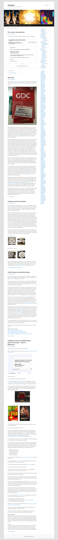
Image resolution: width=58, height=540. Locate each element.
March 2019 (42, 104)
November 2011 (43, 175)
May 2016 (42, 127)
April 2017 (42, 120)
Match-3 (43, 45)
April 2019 (42, 103)
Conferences (12, 196)
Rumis (28, 294)
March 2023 (42, 83)
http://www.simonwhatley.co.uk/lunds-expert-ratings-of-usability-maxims (19, 436)
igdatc (9, 167)
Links (42, 48)
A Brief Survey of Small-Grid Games (19, 272)
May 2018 (42, 109)
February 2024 (43, 76)
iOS (42, 64)
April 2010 (42, 185)
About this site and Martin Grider (12, 25)
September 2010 (43, 183)
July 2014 (42, 146)
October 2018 (43, 107)
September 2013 (43, 156)
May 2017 (42, 119)
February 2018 (43, 112)
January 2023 (43, 85)
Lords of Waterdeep (31, 481)
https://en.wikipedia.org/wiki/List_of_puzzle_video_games (17, 332)
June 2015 (42, 137)
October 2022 (43, 86)
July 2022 (42, 88)
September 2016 (43, 124)
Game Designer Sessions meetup (20, 265)
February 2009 (43, 196)
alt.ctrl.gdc (13, 183)
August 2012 (43, 167)
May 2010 (42, 184)
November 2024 (43, 75)
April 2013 (42, 159)
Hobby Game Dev (17, 134)
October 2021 (43, 91)
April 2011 (42, 179)
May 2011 (42, 178)
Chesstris (11, 5)
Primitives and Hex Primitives (17, 201)
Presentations (12, 531)
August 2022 (43, 87)
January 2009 (43, 197)
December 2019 (43, 101)
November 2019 (43, 102)
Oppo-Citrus (44, 58)
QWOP (22, 427)
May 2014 (42, 148)
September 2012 (43, 166)
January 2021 (43, 94)
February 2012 (43, 173)
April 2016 (42, 128)
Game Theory (43, 37)
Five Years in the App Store (16, 32)
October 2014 (43, 143)
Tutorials (42, 66)
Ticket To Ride (29, 464)
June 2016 (42, 126)
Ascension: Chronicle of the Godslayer (27, 457)
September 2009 (43, 192)
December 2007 (43, 199)
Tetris (43, 46)
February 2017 (43, 122)
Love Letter (24, 261)
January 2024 (43, 77)
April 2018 (42, 110)
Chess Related (44, 44)
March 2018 (42, 111)
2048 (21, 311)
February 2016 (43, 130)
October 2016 (43, 123)
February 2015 (43, 139)
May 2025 (42, 73)
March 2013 (42, 160)
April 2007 (42, 203)
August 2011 (43, 177)
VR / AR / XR (44, 47)
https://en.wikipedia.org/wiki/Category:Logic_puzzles (16, 331)
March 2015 (42, 138)
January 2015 (43, 140)
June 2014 (42, 147)
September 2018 (43, 108)
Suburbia (14, 470)
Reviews (42, 62)
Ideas (44, 39)
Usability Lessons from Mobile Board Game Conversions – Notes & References (19, 342)
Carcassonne (19, 460)
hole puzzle (14, 298)
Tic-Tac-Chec (18, 294)
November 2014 (43, 142)
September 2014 (43, 144)
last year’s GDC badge (16, 81)
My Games (20, 267)
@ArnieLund (25, 432)
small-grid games (25, 205)
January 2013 (43, 162)
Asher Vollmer (12, 278)
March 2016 (42, 129)
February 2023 (43, 84)
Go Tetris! (24, 25)
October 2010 (43, 182)
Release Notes (43, 61)
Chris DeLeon (32, 133)
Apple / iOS (42, 29)
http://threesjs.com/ (19, 309)
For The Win (44, 56)
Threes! (19, 278)
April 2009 (42, 194)
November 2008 (43, 198)
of (29, 309)
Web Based (44, 65)
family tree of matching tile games (30, 303)
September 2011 (43, 176)
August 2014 (43, 145)
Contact (20, 25)
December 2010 (43, 181)
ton (28, 309)
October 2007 (43, 200)
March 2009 (42, 195)
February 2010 (43, 186)
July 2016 (42, 125)
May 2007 (42, 202)
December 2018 (43, 106)
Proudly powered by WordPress (29, 536)
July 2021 (42, 92)
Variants (43, 41)
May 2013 (42, 158)
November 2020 (43, 95)
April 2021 (42, 93)
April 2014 (42, 149)
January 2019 (43, 105)
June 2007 (42, 201)
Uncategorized (43, 67)
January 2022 (43, 89)
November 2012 (43, 164)
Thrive (43, 59)
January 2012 (43, 174)
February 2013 (43, 161)
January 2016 (43, 131)
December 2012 (43, 163)
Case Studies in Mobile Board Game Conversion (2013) (17, 382)
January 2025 (43, 74)
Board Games (12, 267)
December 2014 (43, 141)
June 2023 (42, 82)
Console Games (44, 63)
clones (31, 309)
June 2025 (42, 72)
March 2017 (42, 121)
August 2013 (43, 157)
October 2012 (43, 165)
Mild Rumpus (29, 182)
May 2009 (42, 193)
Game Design (17, 267)
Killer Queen (20, 183)
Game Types (43, 42)
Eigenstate (43, 55)
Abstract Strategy (44, 43)
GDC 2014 (11, 77)
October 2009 (43, 191)
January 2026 (43, 71)
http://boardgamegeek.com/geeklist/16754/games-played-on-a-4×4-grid (19, 333)
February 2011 (43, 180)
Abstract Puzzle (29, 25)
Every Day (45, 40)
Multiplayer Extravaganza (31, 172)
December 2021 (43, 90)
